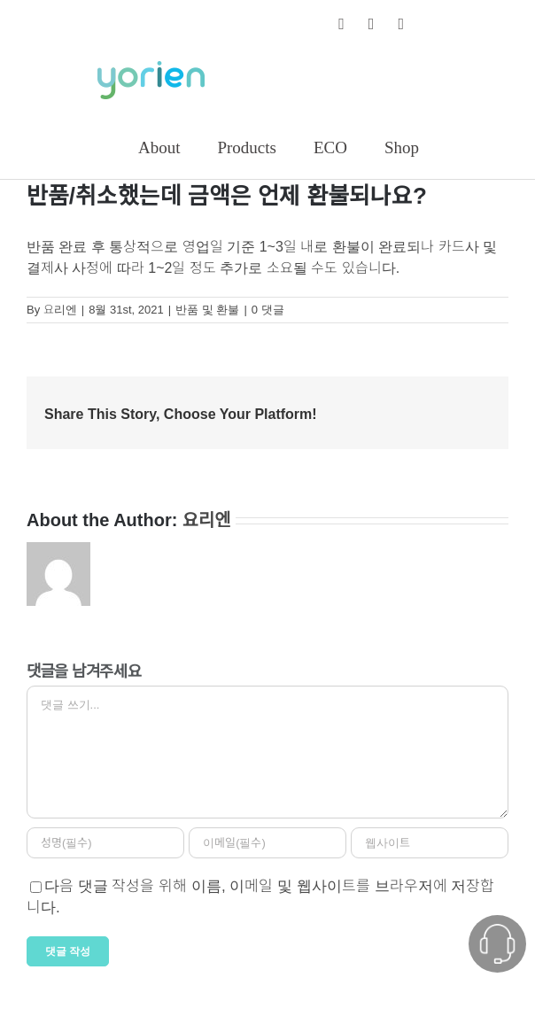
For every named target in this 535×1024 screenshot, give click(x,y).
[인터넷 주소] (429, 842)
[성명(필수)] (105, 842)
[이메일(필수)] (267, 842)
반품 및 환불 (207, 309)
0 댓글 (268, 309)
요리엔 (60, 309)
